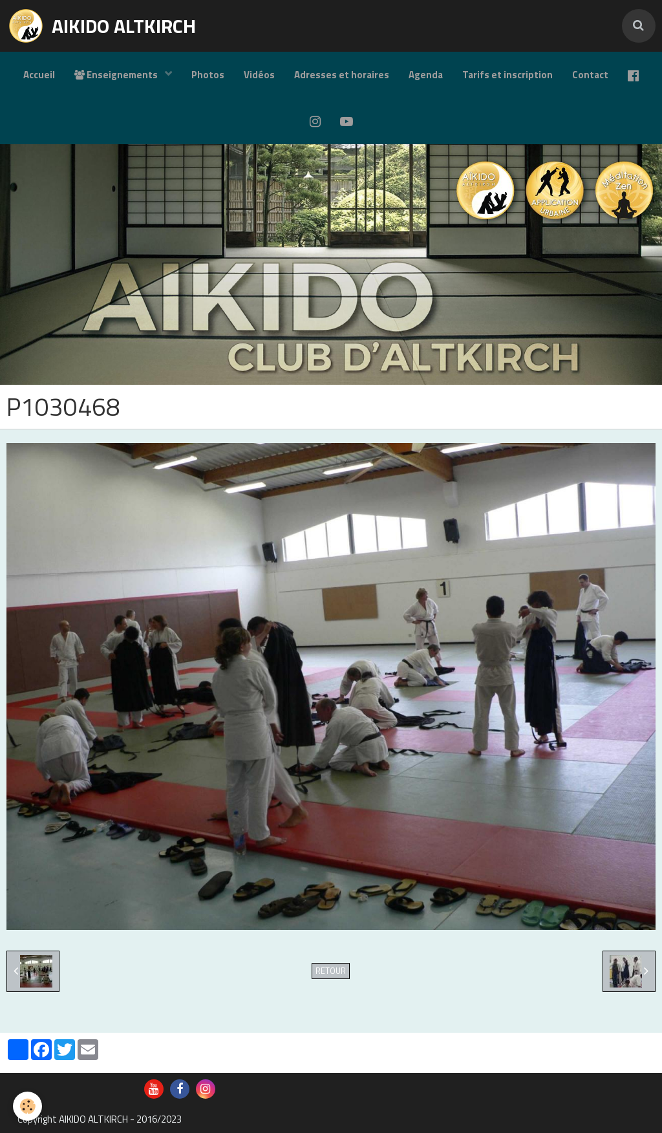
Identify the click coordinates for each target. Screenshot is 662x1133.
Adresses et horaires (341, 74)
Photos (207, 74)
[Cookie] (27, 1106)
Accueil (39, 74)
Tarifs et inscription (507, 74)
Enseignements (117, 74)
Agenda (426, 74)
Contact (590, 74)
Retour (330, 971)
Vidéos (259, 74)
